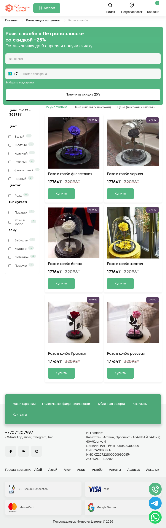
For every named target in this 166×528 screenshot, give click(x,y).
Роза (18, 195)
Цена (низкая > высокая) (92, 107)
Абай (38, 469)
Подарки (21, 212)
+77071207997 (19, 433)
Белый (20, 136)
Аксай (52, 469)
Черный (21, 178)
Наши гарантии (24, 403)
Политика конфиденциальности (66, 403)
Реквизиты (139, 403)
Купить (61, 193)
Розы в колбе (22, 222)
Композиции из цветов (43, 20)
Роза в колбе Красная (67, 354)
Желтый (21, 144)
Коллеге (21, 248)
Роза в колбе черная (125, 174)
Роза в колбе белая (65, 264)
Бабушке (21, 240)
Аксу (67, 469)
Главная (11, 20)
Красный (21, 153)
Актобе (97, 469)
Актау (81, 469)
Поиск (110, 8)
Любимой (22, 257)
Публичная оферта (110, 403)
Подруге (21, 265)
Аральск (133, 469)
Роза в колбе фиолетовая (70, 174)
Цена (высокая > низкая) (136, 107)
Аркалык (152, 469)
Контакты (20, 414)
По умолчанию (56, 107)
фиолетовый (22, 170)
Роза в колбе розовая (126, 354)
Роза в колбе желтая (125, 264)
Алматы (115, 469)
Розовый (21, 161)
